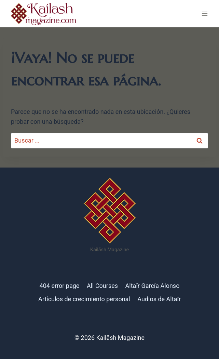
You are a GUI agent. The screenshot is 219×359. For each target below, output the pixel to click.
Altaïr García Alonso (152, 285)
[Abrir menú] (204, 13)
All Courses (102, 285)
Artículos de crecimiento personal (84, 299)
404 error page (60, 285)
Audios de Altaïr (159, 299)
